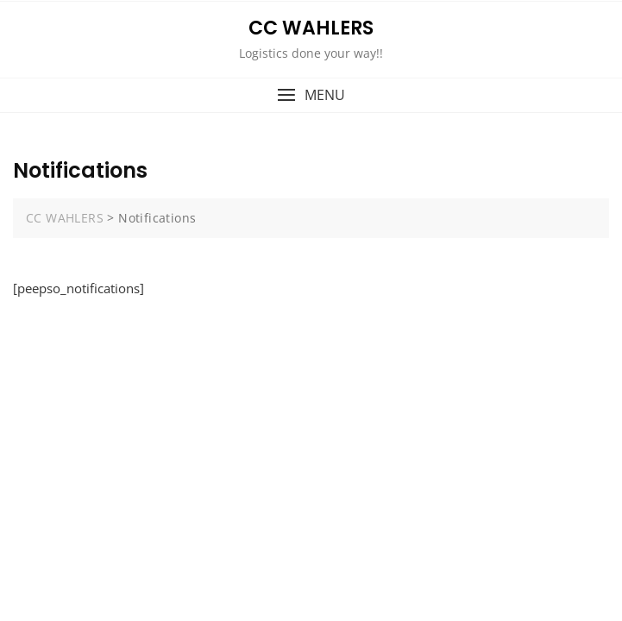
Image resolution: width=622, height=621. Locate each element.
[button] (311, 95)
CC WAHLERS (311, 28)
